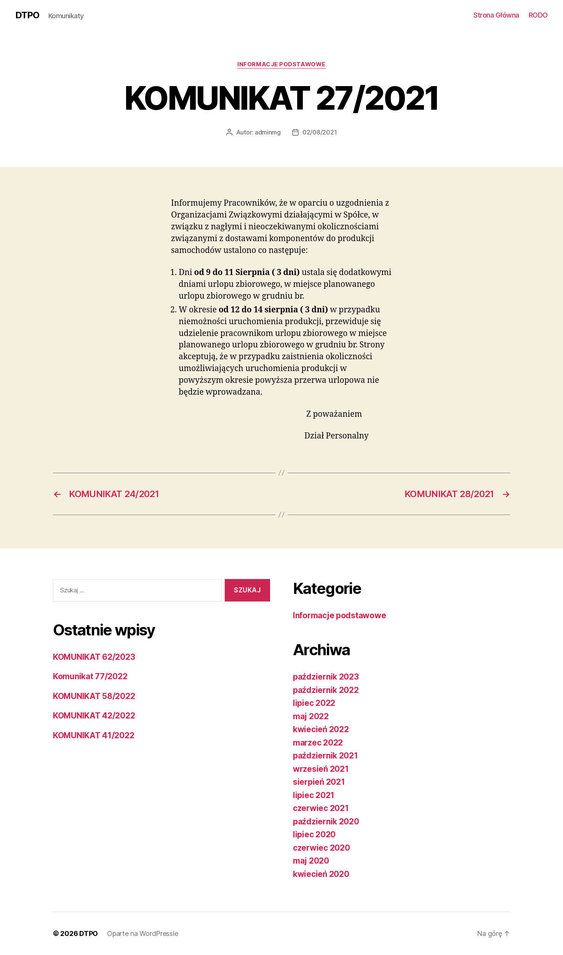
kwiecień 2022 (321, 729)
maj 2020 (311, 860)
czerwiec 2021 (321, 808)
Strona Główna (496, 15)
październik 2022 (326, 690)
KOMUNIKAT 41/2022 (93, 735)
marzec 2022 (318, 742)
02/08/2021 (319, 132)
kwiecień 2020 (321, 874)
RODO (538, 15)
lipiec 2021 (313, 795)
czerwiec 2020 (321, 848)
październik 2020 (326, 821)
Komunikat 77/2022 (90, 676)
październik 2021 (325, 755)
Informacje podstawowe (281, 64)
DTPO (27, 15)
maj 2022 (311, 716)
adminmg (268, 132)
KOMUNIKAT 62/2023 (94, 657)
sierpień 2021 (319, 782)
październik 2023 (326, 676)
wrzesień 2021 (321, 769)
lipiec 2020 (314, 834)
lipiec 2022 (314, 703)
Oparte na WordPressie (142, 933)
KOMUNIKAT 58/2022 (94, 696)
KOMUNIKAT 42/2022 (94, 715)
